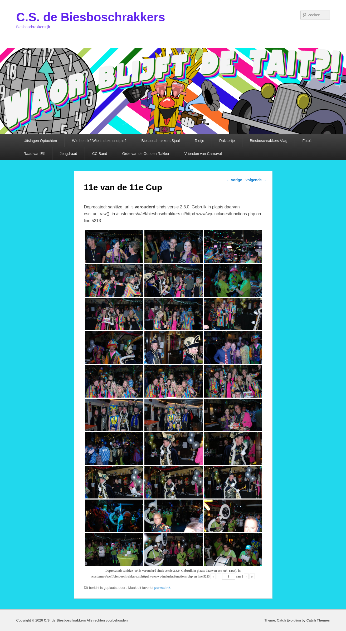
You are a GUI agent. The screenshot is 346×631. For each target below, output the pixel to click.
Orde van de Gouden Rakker (145, 153)
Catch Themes (318, 620)
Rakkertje (227, 141)
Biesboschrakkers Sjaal (161, 141)
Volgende (255, 180)
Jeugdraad (68, 153)
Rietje (199, 141)
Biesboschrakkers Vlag (268, 141)
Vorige (234, 180)
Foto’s (307, 141)
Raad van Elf (34, 153)
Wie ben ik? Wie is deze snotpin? (99, 141)
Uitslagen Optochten (40, 141)
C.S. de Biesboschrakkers (90, 17)
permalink (162, 588)
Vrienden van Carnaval (203, 153)
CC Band (99, 153)
